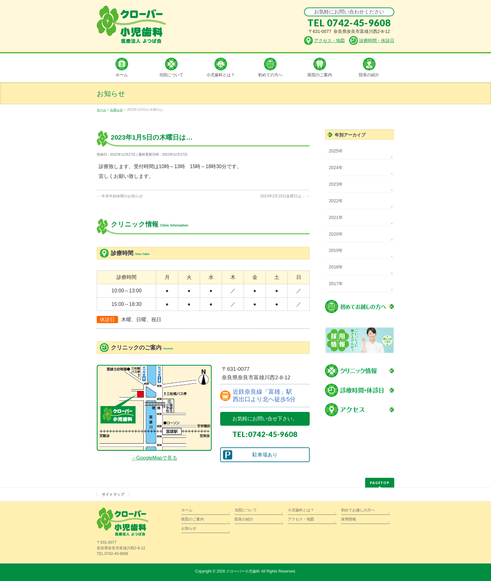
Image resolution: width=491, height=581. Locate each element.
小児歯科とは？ (301, 510)
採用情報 (348, 519)
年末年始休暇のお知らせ (120, 196)
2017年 (336, 283)
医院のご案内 (192, 519)
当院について (246, 510)
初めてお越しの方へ (358, 510)
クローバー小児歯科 (243, 571)
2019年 (336, 250)
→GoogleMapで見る (154, 458)
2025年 (336, 150)
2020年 (336, 234)
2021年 (336, 217)
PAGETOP (380, 483)
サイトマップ (113, 494)
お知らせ (188, 528)
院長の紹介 (244, 519)
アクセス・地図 (301, 519)
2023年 (336, 184)
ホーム (187, 510)
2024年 (336, 167)
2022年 (336, 200)
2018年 (336, 266)
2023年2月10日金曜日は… (285, 196)
